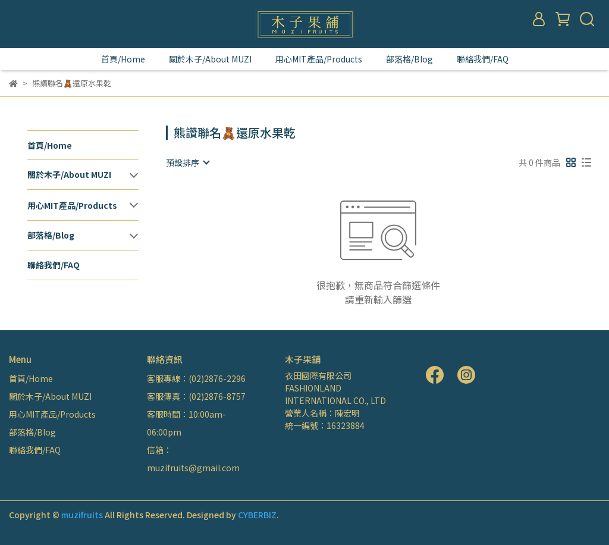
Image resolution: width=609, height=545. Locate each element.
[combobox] (187, 162)
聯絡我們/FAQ (482, 59)
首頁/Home (123, 59)
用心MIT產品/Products (318, 59)
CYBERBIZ (257, 515)
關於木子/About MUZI (210, 59)
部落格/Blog (409, 59)
